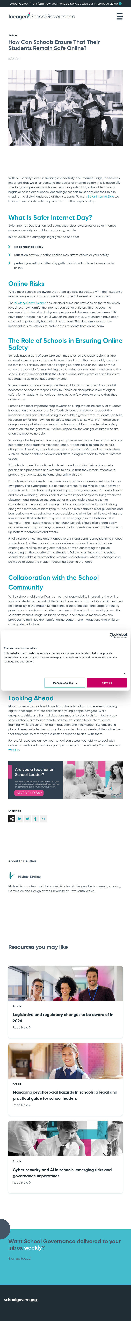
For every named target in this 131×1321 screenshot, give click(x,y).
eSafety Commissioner (30, 303)
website (13, 750)
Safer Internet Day (100, 196)
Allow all (106, 682)
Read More (22, 1027)
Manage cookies (65, 682)
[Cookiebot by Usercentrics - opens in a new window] (112, 635)
